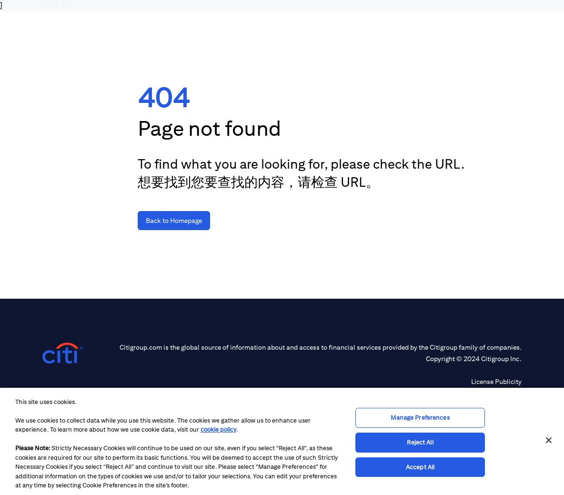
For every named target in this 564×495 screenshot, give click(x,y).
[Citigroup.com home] (62, 353)
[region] (282, 441)
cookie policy (218, 429)
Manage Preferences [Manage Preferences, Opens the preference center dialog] (420, 418)
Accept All (420, 467)
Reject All (420, 442)
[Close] (548, 440)
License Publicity (496, 381)
